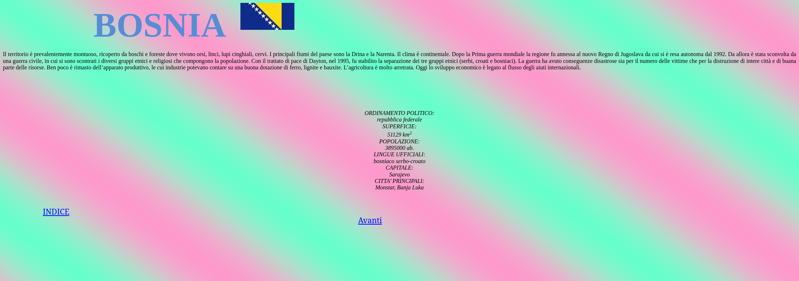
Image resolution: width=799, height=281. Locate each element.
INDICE (56, 211)
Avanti (370, 220)
